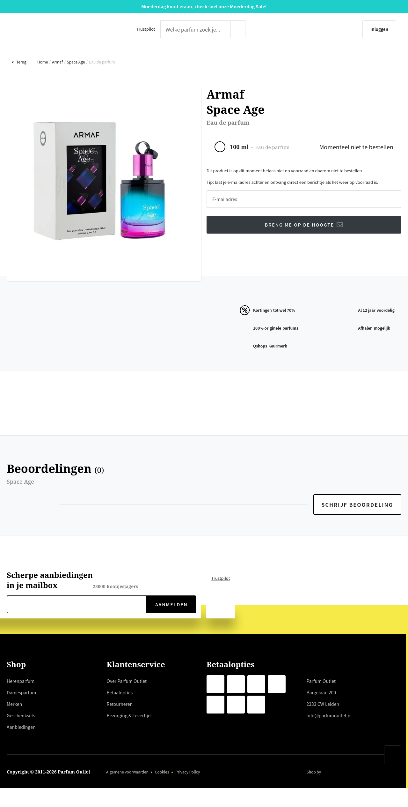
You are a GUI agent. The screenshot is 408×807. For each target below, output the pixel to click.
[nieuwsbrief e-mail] (77, 625)
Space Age (75, 82)
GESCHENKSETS (288, 56)
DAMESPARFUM (117, 56)
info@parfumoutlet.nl (330, 736)
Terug (19, 82)
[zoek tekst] (194, 29)
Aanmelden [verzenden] (171, 625)
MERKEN (202, 56)
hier (132, 742)
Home (42, 82)
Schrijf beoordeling (358, 525)
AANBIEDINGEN (382, 56)
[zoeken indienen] (250, 29)
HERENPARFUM (25, 56)
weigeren (61, 765)
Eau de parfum (101, 82)
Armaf (56, 82)
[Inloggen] (348, 29)
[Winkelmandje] (389, 29)
